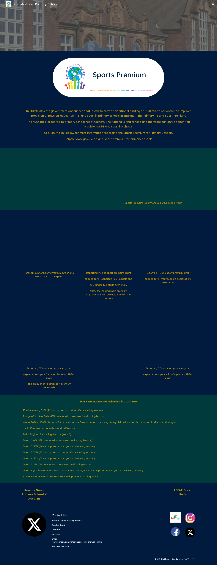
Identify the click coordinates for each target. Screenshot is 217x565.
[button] (213, 4)
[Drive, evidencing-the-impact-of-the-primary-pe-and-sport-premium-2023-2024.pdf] (64, 175)
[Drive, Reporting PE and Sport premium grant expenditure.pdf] (167, 241)
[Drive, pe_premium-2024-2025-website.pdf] (153, 175)
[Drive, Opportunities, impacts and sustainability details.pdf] (108, 241)
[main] (108, 125)
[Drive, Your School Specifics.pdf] (167, 336)
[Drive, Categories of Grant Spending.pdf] (49, 241)
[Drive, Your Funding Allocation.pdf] (49, 336)
